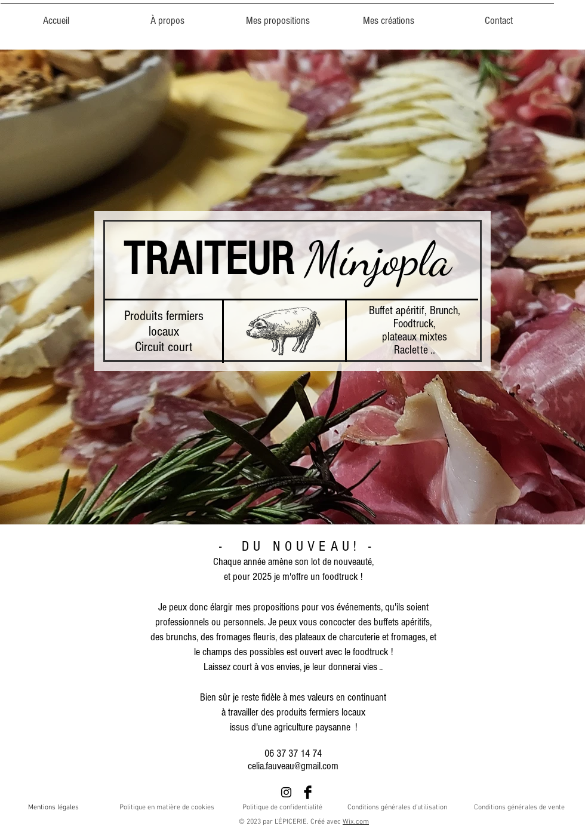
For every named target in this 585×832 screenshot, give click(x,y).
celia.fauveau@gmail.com (293, 766)
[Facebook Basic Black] (308, 792)
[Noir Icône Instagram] (286, 792)
